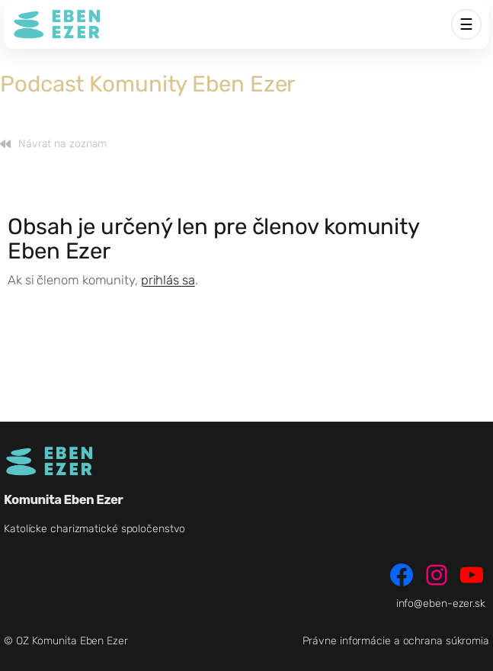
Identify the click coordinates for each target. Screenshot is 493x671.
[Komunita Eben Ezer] (57, 24)
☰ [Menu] (466, 24)
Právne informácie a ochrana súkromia (396, 640)
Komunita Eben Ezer (63, 499)
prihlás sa (168, 279)
